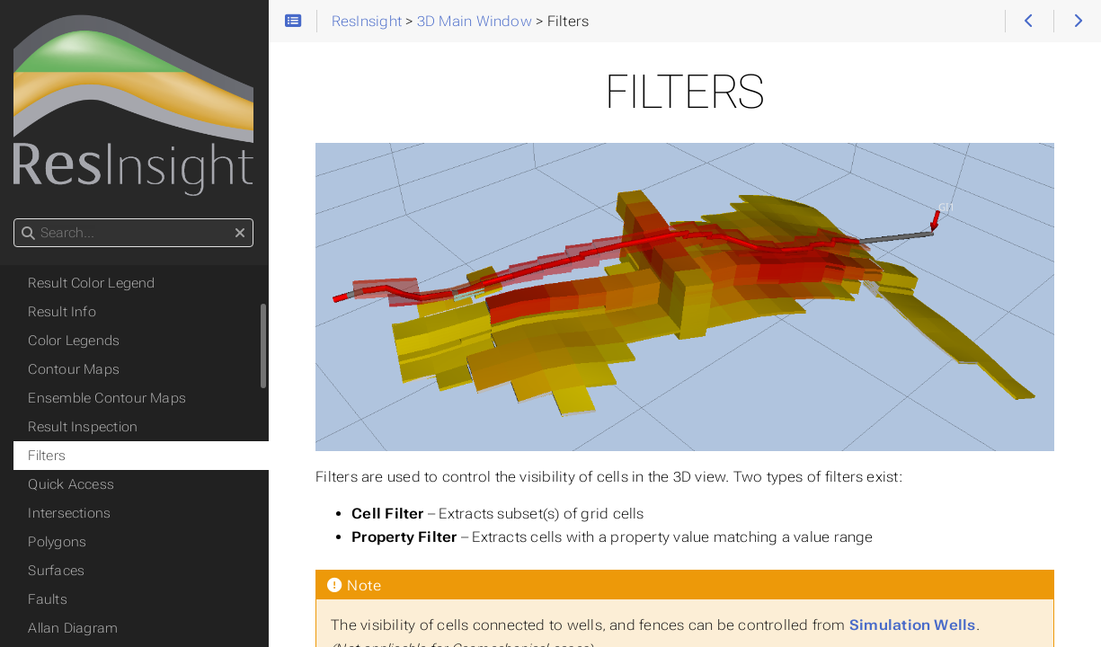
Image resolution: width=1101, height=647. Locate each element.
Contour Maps (74, 369)
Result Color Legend (92, 283)
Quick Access (72, 484)
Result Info (63, 312)
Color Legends (74, 340)
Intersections (70, 513)
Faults (48, 599)
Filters (48, 456)
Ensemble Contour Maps (108, 398)
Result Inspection (83, 427)
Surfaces (57, 571)
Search (15, 218)
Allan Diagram (74, 628)
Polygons (58, 542)
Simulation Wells (913, 625)
